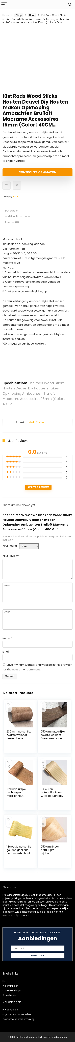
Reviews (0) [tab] (12, 222)
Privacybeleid (10, 1009)
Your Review (11, 556)
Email (7, 651)
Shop (19, 15)
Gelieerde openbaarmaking (19, 1019)
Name (7, 638)
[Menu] (4, 4)
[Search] (70, 4)
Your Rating (10, 545)
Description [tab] (11, 210)
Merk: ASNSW (36, 422)
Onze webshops (12, 990)
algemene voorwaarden (17, 1014)
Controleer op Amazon (37, 172)
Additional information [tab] (18, 216)
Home (6, 15)
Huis (5, 981)
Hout (32, 15)
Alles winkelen (10, 986)
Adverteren (9, 995)
